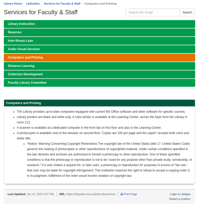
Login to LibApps (180, 194)
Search (187, 12)
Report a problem (180, 198)
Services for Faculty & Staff (62, 3)
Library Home (13, 3)
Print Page (129, 194)
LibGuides (33, 3)
